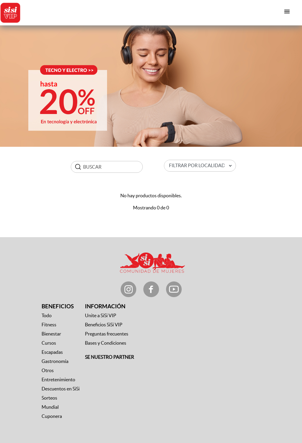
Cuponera (52, 416)
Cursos (49, 343)
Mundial (50, 407)
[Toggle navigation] (287, 11)
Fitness (49, 324)
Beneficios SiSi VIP (103, 324)
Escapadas (52, 352)
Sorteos (49, 397)
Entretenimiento (58, 379)
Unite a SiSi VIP (100, 315)
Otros (48, 370)
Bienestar (51, 333)
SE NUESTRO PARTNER (109, 357)
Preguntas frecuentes (106, 333)
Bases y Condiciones (105, 343)
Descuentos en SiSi (61, 388)
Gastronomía (55, 361)
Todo (47, 315)
